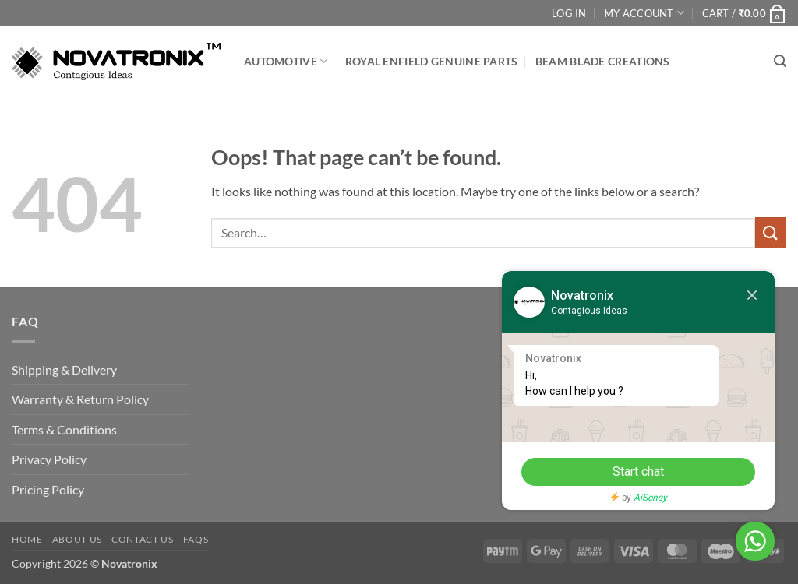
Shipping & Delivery (64, 369)
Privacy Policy (49, 459)
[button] (744, 13)
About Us (77, 539)
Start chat (638, 471)
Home (27, 539)
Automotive (285, 61)
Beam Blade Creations (602, 61)
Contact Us (142, 539)
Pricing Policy (48, 489)
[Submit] (770, 232)
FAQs (195, 539)
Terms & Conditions (64, 429)
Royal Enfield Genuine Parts (431, 61)
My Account (644, 12)
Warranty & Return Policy (80, 399)
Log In (569, 13)
